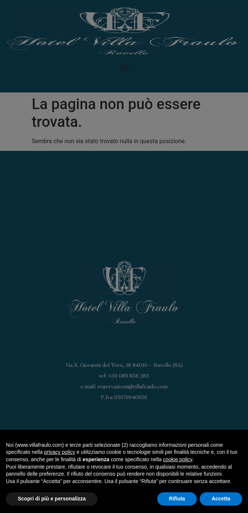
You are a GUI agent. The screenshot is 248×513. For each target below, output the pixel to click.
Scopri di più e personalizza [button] (52, 499)
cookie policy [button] (177, 459)
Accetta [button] (220, 499)
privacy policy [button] (59, 452)
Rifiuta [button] (177, 499)
